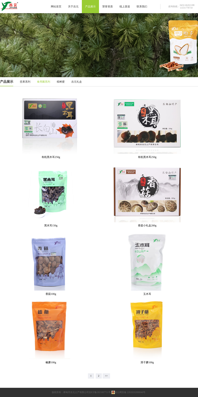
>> (106, 376)
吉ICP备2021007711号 (100, 392)
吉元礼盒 (76, 81)
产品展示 (90, 6)
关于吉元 (73, 6)
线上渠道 (124, 6)
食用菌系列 (43, 81)
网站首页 (56, 6)
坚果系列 (25, 81)
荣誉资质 (107, 6)
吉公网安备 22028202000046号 (129, 392)
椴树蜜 (61, 81)
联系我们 (142, 6)
